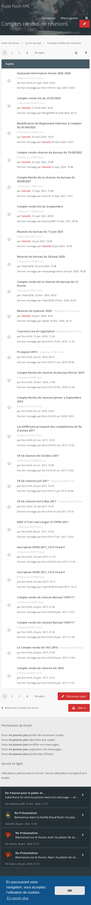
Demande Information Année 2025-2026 (43, 73)
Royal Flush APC (15, 6)
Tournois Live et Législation (36, 331)
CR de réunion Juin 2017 (33, 481)
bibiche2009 (49, 221)
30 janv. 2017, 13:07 (64, 612)
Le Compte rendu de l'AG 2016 (37, 647)
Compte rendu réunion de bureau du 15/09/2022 (49, 152)
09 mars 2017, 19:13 (66, 586)
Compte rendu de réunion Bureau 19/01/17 (45, 597)
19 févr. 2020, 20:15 (60, 320)
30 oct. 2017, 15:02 (63, 470)
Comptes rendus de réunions (64, 43)
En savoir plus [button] (18, 898)
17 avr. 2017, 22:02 (63, 536)
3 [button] (19, 52)
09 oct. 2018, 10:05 (63, 416)
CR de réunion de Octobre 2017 (38, 456)
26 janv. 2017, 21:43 (64, 637)
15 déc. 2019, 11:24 (63, 341)
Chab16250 (27, 266)
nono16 (46, 196)
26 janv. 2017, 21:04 (64, 657)
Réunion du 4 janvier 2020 (34, 311)
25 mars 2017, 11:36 (64, 561)
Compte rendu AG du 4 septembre (40, 206)
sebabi (45, 320)
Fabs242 (25, 107)
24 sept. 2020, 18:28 (75, 271)
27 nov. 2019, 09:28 (63, 362)
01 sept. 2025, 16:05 (64, 87)
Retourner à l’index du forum (20, 707)
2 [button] (12, 52)
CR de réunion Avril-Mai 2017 (36, 501)
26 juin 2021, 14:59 (62, 246)
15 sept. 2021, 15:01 (62, 196)
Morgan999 (48, 112)
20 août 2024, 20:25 (65, 112)
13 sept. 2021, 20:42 (67, 221)
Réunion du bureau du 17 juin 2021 (40, 232)
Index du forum (10, 43)
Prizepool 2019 (27, 352)
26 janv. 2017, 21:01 (64, 682)
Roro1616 (26, 82)
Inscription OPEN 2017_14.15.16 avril (41, 547)
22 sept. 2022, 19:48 (62, 167)
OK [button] (69, 890)
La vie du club (33, 43)
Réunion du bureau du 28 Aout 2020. (41, 256)
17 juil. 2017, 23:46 (63, 490)
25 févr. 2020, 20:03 (65, 300)
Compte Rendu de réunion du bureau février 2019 (50, 372)
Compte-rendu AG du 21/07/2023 (39, 98)
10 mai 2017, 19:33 (63, 511)
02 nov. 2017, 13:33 (63, 445)
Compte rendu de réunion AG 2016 (40, 668)
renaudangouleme (52, 271)
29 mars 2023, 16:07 (62, 142)
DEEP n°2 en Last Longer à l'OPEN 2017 (42, 522)
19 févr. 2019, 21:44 (64, 387)
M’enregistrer (69, 18)
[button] (27, 53)
